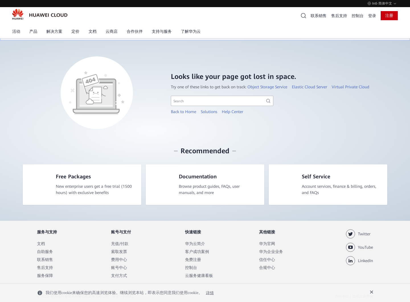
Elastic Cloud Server (309, 87)
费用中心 (119, 259)
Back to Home (183, 111)
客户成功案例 (197, 251)
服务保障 (45, 275)
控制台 (358, 15)
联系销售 (319, 15)
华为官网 (267, 243)
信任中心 (267, 259)
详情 (210, 293)
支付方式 (119, 275)
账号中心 (119, 267)
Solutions (209, 111)
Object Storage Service (267, 87)
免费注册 (193, 259)
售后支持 (339, 15)
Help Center (232, 111)
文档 (41, 243)
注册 (389, 15)
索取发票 (119, 251)
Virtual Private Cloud (350, 87)
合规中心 (267, 267)
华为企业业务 (271, 251)
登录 (372, 15)
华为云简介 (195, 243)
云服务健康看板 (199, 275)
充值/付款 (119, 243)
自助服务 (45, 251)
